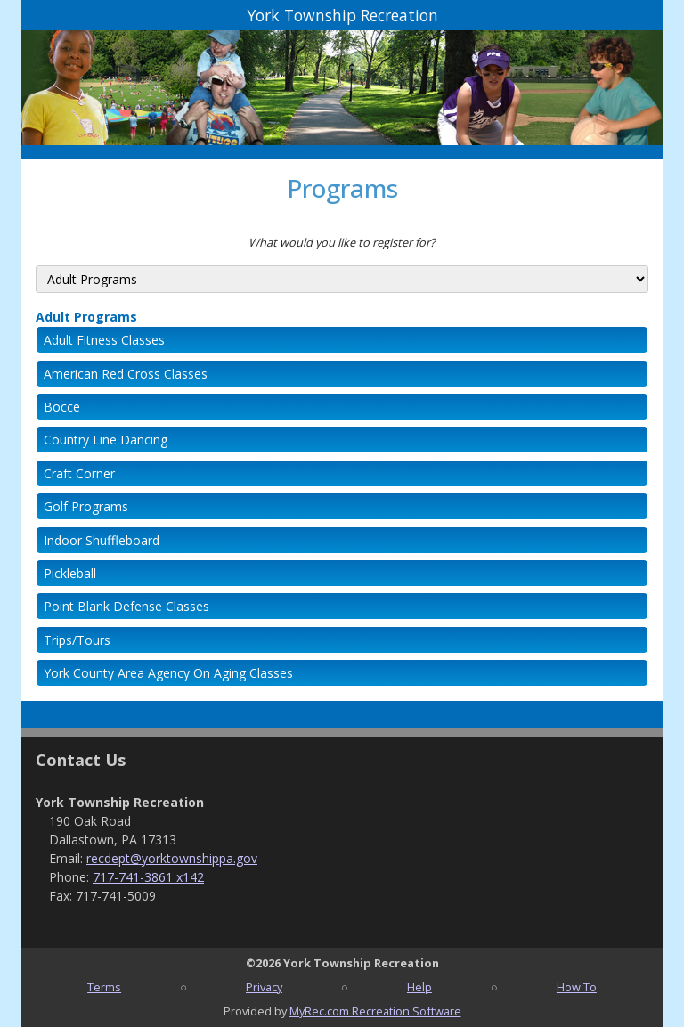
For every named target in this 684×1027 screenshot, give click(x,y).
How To (577, 987)
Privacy (264, 987)
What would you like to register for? (342, 242)
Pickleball (70, 573)
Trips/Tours (77, 640)
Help (419, 987)
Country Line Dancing (105, 439)
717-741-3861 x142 (148, 876)
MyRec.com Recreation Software (375, 1011)
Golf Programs (86, 506)
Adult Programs (86, 316)
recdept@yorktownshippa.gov (171, 858)
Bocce (62, 406)
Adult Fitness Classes (104, 339)
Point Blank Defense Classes (126, 606)
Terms (104, 987)
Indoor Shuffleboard (101, 540)
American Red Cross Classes (126, 373)
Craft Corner (79, 473)
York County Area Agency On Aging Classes (168, 672)
